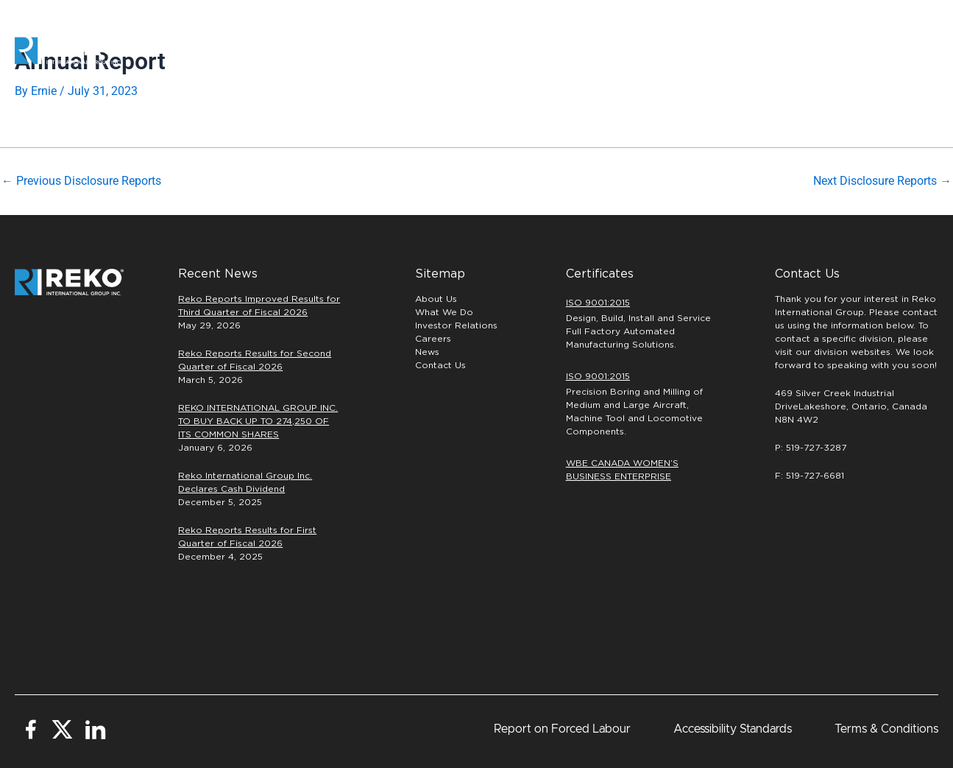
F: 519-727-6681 (809, 475)
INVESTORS (778, 50)
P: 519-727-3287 (810, 447)
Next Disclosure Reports (882, 181)
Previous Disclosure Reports (81, 181)
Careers (691, 50)
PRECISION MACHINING (575, 50)
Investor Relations (456, 324)
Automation (457, 50)
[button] (890, 51)
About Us (436, 298)
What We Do (444, 311)
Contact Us (440, 364)
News (427, 351)
